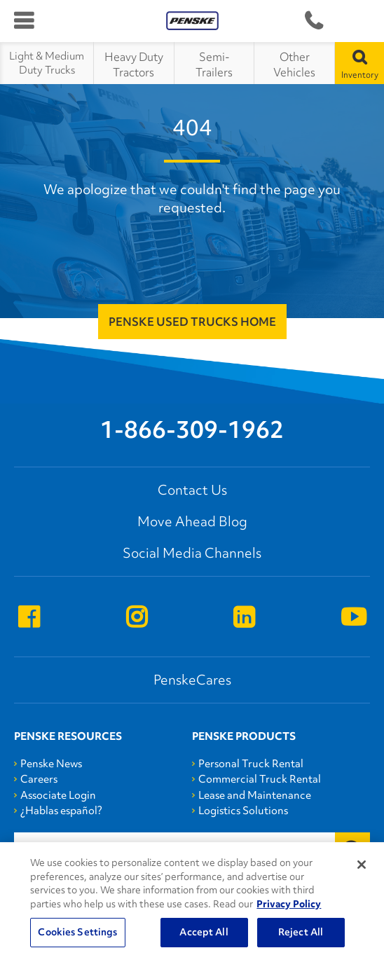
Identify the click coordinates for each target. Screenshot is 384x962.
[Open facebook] (28, 618)
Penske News (51, 764)
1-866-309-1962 (313, 22)
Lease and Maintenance (254, 795)
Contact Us (192, 490)
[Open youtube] (353, 618)
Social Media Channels (192, 553)
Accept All (203, 932)
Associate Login (58, 795)
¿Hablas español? (61, 811)
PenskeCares (192, 680)
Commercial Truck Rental (259, 779)
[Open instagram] (136, 618)
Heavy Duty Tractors (133, 64)
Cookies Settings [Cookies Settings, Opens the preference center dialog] (77, 932)
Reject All (300, 932)
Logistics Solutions (243, 811)
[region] (192, 902)
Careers (38, 779)
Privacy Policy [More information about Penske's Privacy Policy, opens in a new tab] (288, 904)
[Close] (361, 864)
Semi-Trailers (214, 64)
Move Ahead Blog (192, 521)
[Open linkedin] (243, 618)
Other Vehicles (294, 64)
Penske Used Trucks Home (192, 321)
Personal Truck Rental (250, 764)
